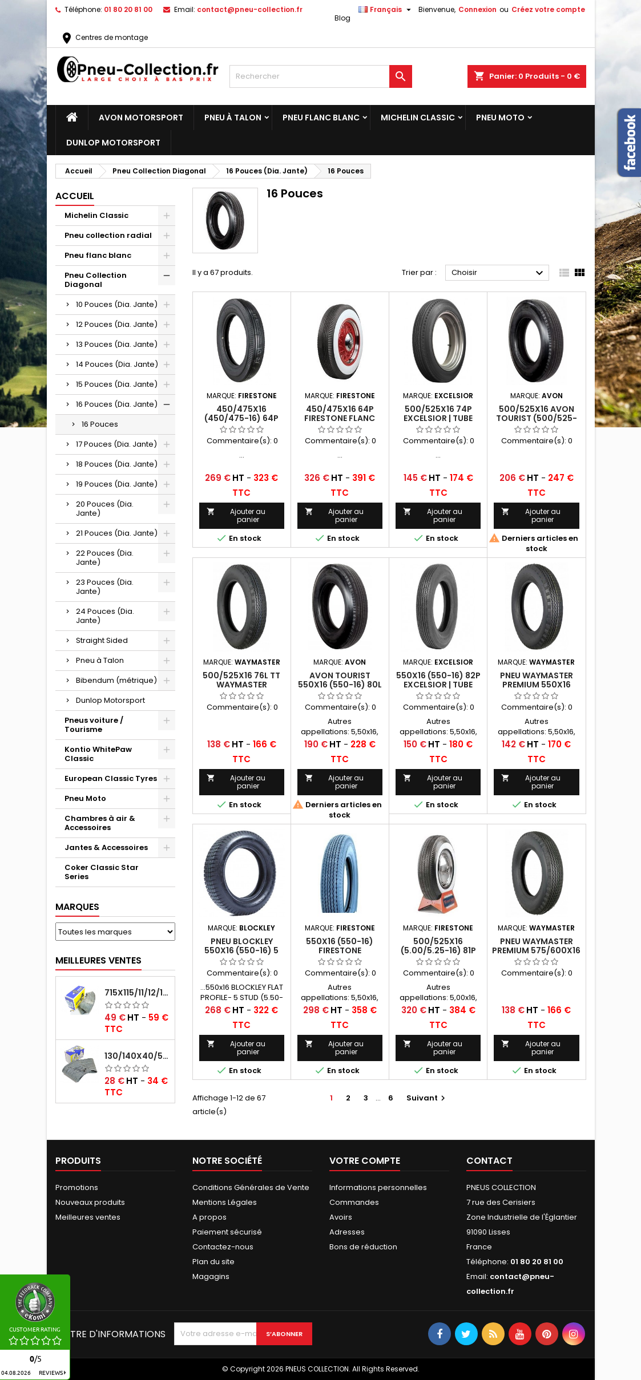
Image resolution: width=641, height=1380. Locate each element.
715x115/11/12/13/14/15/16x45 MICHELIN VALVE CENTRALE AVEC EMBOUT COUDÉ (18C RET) (137, 992)
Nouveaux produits (90, 1202)
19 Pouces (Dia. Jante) (117, 484)
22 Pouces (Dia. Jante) (105, 558)
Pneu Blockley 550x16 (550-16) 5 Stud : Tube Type (241, 950)
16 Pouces (100, 424)
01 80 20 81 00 (128, 9)
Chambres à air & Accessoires (99, 823)
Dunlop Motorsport (113, 142)
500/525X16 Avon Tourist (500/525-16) (536, 418)
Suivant (427, 1097)
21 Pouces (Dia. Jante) (117, 533)
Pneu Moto (500, 117)
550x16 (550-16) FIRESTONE (339, 946)
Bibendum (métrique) (116, 680)
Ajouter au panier (236, 515)
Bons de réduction (363, 1246)
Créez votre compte (548, 9)
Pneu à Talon (232, 117)
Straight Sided (102, 640)
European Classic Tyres (110, 778)
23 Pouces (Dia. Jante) (105, 587)
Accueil (74, 196)
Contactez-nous (222, 1246)
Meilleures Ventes (98, 960)
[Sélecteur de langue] (386, 9)
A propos (209, 1217)
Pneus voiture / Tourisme (93, 725)
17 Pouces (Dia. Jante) (116, 444)
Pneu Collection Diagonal (95, 280)
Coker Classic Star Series (101, 872)
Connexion (477, 9)
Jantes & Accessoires (106, 847)
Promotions (76, 1187)
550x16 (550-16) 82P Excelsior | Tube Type (438, 684)
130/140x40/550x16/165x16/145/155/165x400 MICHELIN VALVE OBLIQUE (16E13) (137, 1056)
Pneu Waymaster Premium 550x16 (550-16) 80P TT (536, 684)
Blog (342, 18)
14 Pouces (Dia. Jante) (117, 364)
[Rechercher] (320, 76)
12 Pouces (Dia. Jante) (117, 324)
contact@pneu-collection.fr (250, 9)
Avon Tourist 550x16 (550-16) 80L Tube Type (340, 684)
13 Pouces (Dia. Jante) (117, 344)
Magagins (210, 1276)
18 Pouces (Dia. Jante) (117, 464)
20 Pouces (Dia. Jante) (105, 509)
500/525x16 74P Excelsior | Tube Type (438, 418)
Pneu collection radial (108, 235)
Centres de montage (104, 37)
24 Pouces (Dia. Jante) (105, 616)
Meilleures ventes (87, 1217)
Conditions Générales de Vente (250, 1187)
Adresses (347, 1232)
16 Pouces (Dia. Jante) (117, 404)
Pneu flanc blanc (321, 117)
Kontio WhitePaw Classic (98, 754)
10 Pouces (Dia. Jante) (117, 304)
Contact (489, 1160)
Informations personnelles (378, 1187)
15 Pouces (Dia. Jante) (117, 384)
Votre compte (364, 1160)
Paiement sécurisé (227, 1232)
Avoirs (340, 1217)
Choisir (499, 273)
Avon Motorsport (141, 117)
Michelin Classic (418, 117)
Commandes (354, 1202)
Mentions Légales (224, 1202)
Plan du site (213, 1261)
